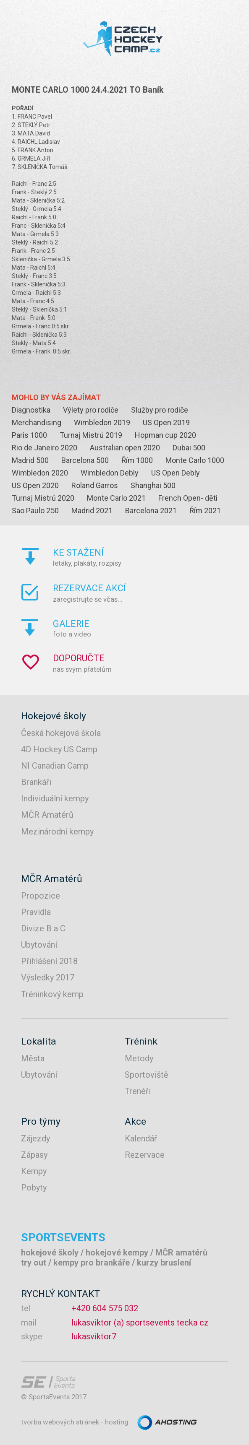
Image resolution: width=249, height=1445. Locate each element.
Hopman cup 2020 (165, 435)
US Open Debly (175, 472)
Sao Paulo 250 (35, 510)
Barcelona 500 (85, 460)
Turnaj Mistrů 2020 (43, 498)
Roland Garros (94, 485)
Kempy (34, 1171)
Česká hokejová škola (61, 733)
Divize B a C (43, 928)
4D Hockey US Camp (59, 749)
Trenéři (138, 1091)
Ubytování (39, 945)
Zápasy (34, 1155)
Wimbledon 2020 (40, 472)
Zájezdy (35, 1138)
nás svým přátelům (147, 662)
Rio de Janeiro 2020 (44, 447)
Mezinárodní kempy (57, 831)
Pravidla (36, 912)
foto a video (147, 628)
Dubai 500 (189, 447)
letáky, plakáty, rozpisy (147, 557)
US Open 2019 (166, 422)
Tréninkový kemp (52, 994)
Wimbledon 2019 (102, 422)
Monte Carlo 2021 (116, 498)
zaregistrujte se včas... (147, 592)
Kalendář (141, 1138)
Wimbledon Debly (110, 472)
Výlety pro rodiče (90, 409)
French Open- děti (188, 498)
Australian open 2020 (125, 447)
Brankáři (36, 782)
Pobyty (34, 1188)
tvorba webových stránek (60, 1422)
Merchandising (36, 422)
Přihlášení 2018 (49, 961)
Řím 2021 (205, 510)
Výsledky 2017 (47, 977)
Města (33, 1058)
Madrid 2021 (92, 510)
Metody (139, 1058)
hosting (116, 1422)
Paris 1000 (29, 435)
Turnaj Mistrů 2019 (91, 435)
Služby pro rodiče (159, 409)
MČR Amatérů (47, 815)
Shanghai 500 (153, 485)
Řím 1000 (137, 460)
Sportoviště (146, 1075)
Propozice (40, 896)
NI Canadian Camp (55, 766)
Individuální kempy (55, 798)
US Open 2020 (35, 485)
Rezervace (145, 1155)
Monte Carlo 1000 (194, 460)
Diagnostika (31, 409)
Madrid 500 (30, 460)
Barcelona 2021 (151, 510)
